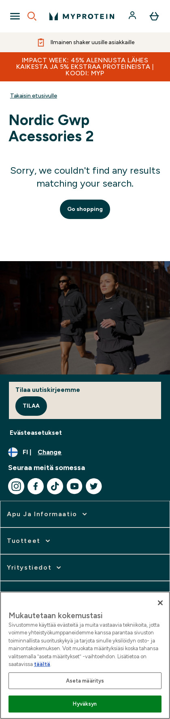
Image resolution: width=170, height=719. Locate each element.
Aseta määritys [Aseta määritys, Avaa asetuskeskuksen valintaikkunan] (85, 681)
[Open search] (32, 16)
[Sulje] (160, 603)
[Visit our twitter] (94, 486)
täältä (42, 664)
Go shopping (85, 209)
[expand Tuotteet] (29, 540)
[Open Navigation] (14, 16)
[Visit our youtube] (74, 486)
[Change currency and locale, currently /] (85, 452)
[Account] (133, 16)
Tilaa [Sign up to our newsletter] (31, 405)
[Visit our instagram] (16, 486)
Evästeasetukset (36, 432)
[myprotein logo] (81, 16)
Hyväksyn (85, 704)
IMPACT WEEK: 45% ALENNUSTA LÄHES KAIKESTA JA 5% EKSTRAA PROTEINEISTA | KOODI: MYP (85, 66)
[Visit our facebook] (36, 486)
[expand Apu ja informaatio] (48, 514)
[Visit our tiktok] (55, 486)
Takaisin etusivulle (33, 95)
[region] (85, 655)
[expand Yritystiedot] (35, 567)
